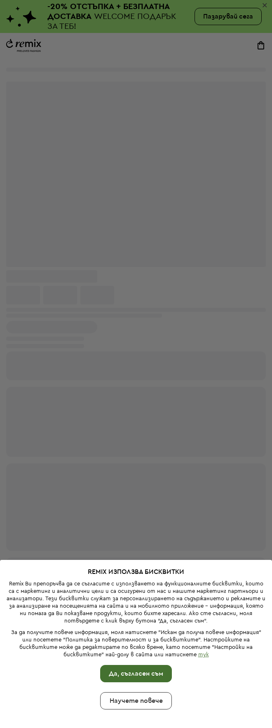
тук (203, 619)
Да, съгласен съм (136, 638)
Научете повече (136, 665)
